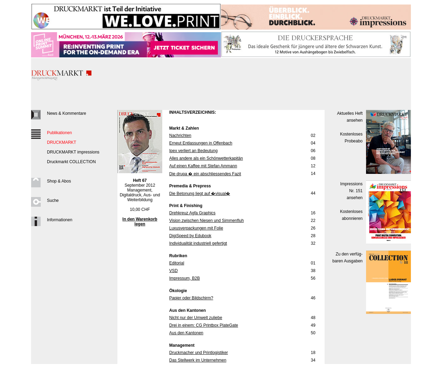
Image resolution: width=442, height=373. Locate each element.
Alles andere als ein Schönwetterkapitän (206, 158)
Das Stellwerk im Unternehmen (197, 360)
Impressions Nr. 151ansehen (351, 190)
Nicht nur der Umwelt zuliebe (195, 317)
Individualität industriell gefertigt (198, 243)
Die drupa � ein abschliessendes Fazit (205, 173)
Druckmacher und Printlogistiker (198, 352)
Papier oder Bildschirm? (191, 298)
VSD (173, 270)
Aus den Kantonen (186, 332)
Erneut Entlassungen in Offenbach (200, 143)
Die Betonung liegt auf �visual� (199, 193)
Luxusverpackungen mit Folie (196, 228)
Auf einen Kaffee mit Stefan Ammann (203, 166)
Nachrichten (180, 135)
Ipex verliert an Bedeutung (193, 150)
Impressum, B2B (184, 278)
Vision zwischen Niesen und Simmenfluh (206, 220)
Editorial (176, 263)
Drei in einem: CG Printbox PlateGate (203, 325)
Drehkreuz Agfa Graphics (192, 213)
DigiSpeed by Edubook (190, 235)
